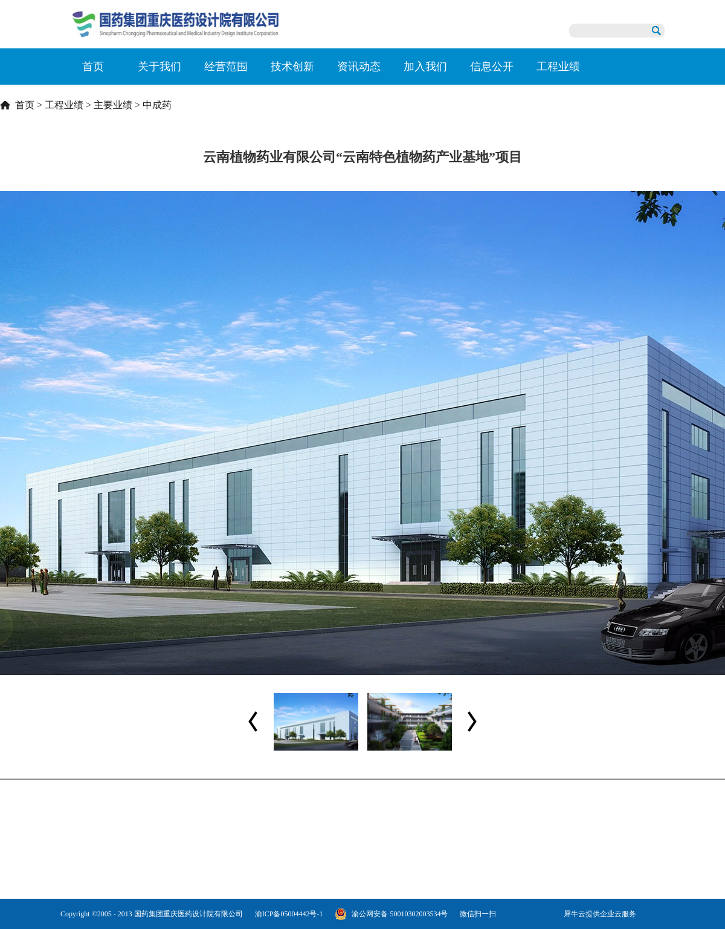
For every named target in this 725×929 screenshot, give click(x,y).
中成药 (157, 105)
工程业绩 (64, 105)
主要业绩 (113, 105)
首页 (93, 66)
